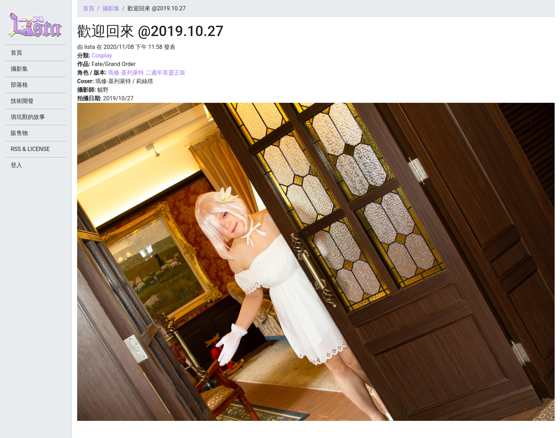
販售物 (19, 133)
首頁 (88, 8)
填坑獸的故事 (28, 117)
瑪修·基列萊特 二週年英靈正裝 (146, 72)
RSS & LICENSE (30, 149)
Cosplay (101, 55)
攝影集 (111, 8)
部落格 (19, 84)
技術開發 (22, 100)
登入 (16, 165)
